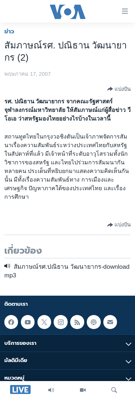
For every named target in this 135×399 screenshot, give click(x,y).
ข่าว (9, 31)
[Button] (119, 89)
